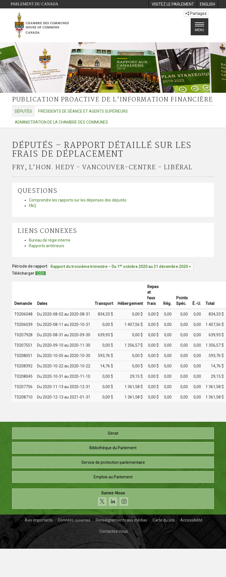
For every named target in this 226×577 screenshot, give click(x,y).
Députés (23, 111)
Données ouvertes (74, 520)
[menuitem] (173, 4)
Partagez (196, 13)
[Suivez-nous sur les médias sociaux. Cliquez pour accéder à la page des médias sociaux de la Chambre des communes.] (113, 498)
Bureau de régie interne (49, 240)
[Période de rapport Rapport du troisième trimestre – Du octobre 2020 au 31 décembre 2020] (120, 266)
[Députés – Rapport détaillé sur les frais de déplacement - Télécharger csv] (40, 273)
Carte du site (164, 520)
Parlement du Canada (34, 4)
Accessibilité (191, 520)
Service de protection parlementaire (113, 462)
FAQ (32, 205)
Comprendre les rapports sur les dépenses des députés (77, 200)
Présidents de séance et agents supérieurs (83, 111)
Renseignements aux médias (121, 520)
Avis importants (39, 520)
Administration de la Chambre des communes (61, 122)
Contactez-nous (113, 531)
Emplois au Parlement (113, 477)
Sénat (113, 433)
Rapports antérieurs (46, 246)
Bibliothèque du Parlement (113, 448)
